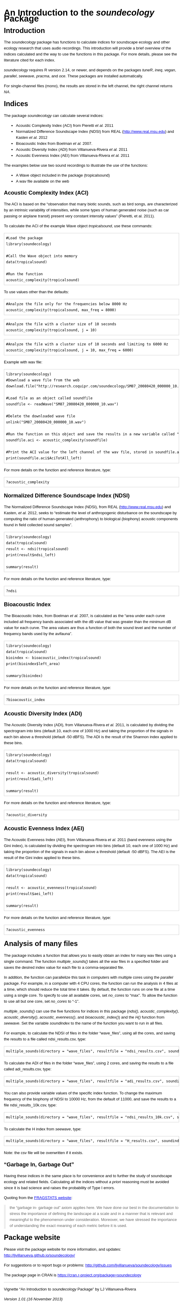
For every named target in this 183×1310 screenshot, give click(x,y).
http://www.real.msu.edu (144, 131)
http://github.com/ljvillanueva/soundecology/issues (128, 1265)
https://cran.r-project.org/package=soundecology (99, 1275)
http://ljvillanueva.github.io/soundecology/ (39, 1255)
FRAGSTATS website (52, 1197)
